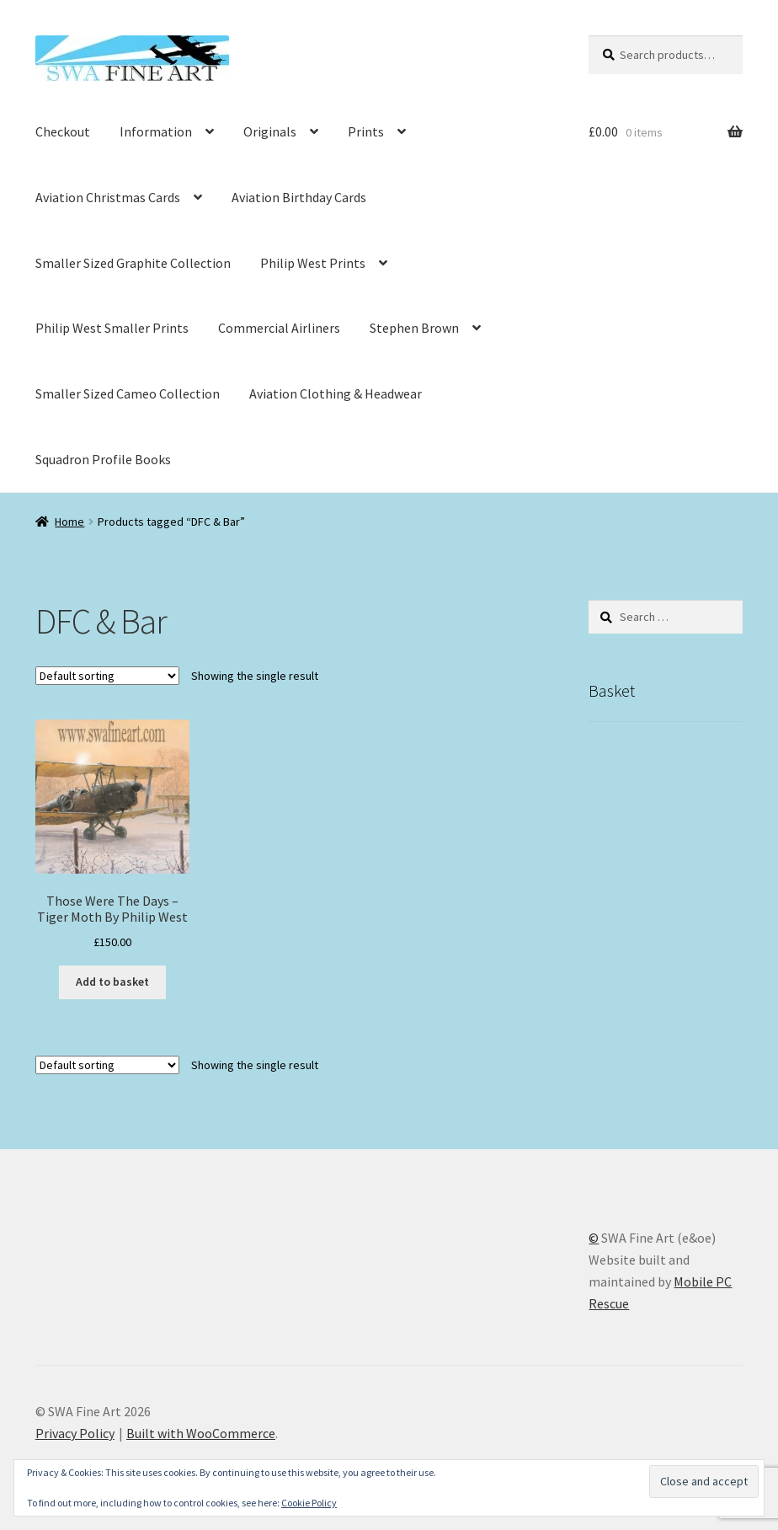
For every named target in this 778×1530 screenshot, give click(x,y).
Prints (366, 131)
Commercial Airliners (279, 327)
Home (69, 521)
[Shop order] (107, 675)
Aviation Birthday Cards (299, 197)
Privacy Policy (75, 1433)
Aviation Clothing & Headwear (335, 393)
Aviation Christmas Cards (107, 197)
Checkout (62, 131)
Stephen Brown (414, 327)
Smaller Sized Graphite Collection (133, 262)
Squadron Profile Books (103, 459)
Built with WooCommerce (200, 1433)
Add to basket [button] (112, 981)
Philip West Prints (312, 262)
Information (156, 131)
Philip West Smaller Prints (112, 327)
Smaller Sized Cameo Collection (127, 393)
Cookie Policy (309, 1502)
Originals (269, 131)
